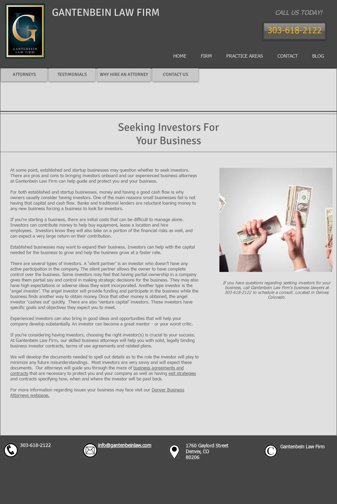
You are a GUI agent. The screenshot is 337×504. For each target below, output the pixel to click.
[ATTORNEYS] (24, 74)
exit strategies (182, 373)
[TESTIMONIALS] (72, 74)
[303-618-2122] (294, 31)
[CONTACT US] (175, 74)
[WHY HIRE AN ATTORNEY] (124, 74)
